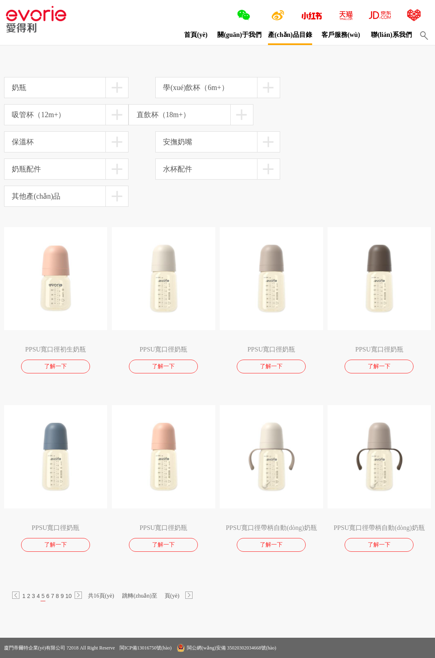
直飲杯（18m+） (163, 115)
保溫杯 (23, 142)
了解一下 (55, 366)
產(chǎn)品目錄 (290, 34)
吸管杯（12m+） (38, 115)
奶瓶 (19, 88)
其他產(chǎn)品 (36, 196)
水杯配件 (177, 169)
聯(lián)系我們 (391, 34)
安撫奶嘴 (177, 142)
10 (68, 596)
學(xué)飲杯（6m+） (195, 88)
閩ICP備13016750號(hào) (144, 648)
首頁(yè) (196, 34)
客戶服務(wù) (340, 34)
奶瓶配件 (26, 169)
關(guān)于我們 (239, 34)
